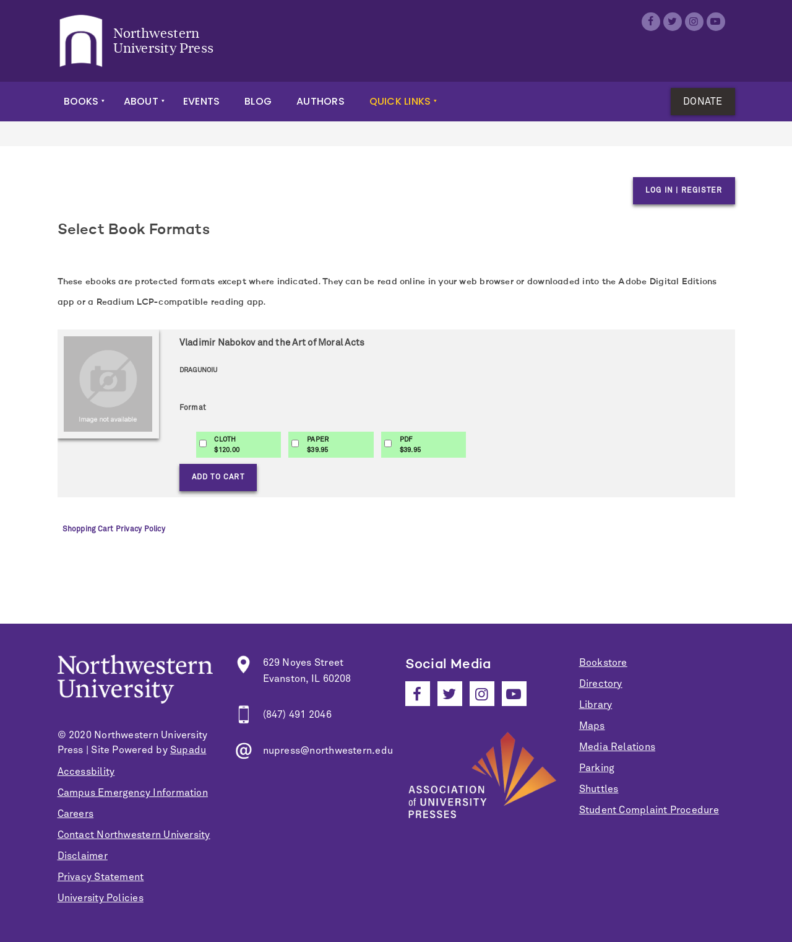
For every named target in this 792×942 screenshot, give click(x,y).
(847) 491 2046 (297, 715)
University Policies (101, 898)
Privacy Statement (101, 877)
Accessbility (86, 772)
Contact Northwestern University (134, 835)
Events (201, 101)
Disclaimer (83, 856)
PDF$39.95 (410, 444)
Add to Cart (218, 477)
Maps (592, 726)
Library (596, 705)
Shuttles (599, 789)
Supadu (188, 750)
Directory (600, 684)
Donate (702, 102)
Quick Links (400, 101)
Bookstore (603, 663)
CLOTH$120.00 (226, 444)
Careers (76, 814)
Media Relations (617, 747)
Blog (258, 101)
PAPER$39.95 (318, 444)
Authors (320, 101)
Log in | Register (683, 190)
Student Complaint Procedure (649, 810)
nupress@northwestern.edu (328, 751)
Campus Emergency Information (133, 793)
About (141, 101)
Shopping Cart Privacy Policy (113, 529)
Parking (597, 768)
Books (81, 101)
